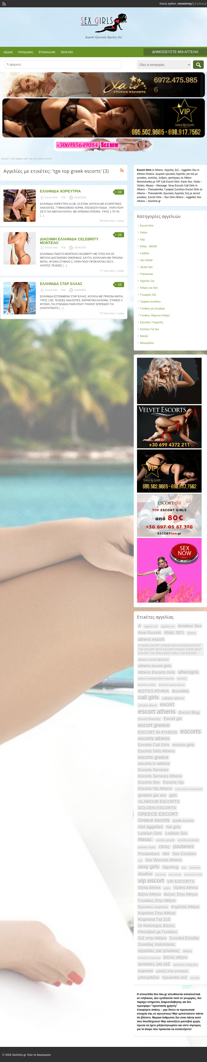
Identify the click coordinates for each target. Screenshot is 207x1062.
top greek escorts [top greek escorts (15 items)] (193, 874)
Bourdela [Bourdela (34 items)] (180, 691)
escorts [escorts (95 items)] (191, 731)
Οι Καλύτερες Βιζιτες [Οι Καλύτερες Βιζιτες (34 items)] (156, 925)
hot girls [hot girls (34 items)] (173, 827)
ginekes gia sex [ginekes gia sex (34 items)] (152, 795)
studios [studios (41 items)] (145, 873)
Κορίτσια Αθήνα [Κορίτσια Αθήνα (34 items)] (185, 906)
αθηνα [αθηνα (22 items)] (187, 951)
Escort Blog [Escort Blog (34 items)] (189, 712)
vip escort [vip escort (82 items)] (151, 880)
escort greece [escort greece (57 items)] (154, 725)
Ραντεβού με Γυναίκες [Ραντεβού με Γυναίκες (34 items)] (157, 932)
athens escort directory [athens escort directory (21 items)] (153, 659)
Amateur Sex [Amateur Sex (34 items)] (189, 626)
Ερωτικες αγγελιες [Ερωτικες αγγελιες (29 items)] (153, 907)
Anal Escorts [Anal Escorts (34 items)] (149, 632)
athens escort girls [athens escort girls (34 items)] (154, 665)
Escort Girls (51, 197)
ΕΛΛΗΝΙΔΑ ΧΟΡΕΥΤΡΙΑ (60, 191)
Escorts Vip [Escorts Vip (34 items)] (173, 782)
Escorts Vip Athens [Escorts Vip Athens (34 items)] (155, 788)
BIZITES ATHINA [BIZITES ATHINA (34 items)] (153, 691)
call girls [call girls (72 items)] (148, 697)
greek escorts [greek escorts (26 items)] (183, 820)
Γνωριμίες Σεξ (148, 294)
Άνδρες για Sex (149, 287)
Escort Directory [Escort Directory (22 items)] (149, 719)
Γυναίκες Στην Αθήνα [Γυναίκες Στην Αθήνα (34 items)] (157, 900)
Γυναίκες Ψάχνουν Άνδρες (155, 315)
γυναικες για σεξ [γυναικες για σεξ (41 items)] (154, 963)
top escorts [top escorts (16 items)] (175, 874)
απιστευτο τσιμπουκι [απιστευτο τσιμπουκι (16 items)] (149, 957)
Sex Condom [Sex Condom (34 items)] (184, 853)
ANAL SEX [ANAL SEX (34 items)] (174, 632)
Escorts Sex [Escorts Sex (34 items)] (149, 782)
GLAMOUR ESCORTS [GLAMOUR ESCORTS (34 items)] (158, 801)
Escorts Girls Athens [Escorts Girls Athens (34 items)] (156, 751)
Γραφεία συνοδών (150, 301)
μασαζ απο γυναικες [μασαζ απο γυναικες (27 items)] (172, 971)
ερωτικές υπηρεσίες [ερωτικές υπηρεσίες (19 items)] (185, 964)
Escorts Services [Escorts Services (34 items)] (153, 769)
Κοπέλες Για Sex (149, 329)
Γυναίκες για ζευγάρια (152, 308)
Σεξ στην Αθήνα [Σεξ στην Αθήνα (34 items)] (152, 938)
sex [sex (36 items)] (166, 853)
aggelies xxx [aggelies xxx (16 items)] (168, 626)
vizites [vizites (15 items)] (167, 888)
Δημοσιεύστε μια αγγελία (175, 52)
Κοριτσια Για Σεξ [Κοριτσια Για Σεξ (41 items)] (154, 919)
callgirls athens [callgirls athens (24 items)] (173, 698)
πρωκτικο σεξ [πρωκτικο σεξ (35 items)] (174, 977)
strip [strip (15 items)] (184, 867)
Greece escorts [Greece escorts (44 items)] (154, 820)
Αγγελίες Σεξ (147, 280)
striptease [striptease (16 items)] (194, 867)
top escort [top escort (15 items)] (161, 874)
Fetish (143, 232)
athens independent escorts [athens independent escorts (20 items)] (156, 678)
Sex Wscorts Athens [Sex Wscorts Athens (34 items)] (164, 860)
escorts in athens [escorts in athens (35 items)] (154, 763)
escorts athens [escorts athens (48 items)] (154, 738)
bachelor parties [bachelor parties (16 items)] (147, 685)
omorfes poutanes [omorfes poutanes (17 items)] (188, 840)
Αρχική (8, 52)
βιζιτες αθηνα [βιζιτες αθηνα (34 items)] (175, 957)
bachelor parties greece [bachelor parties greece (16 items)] (172, 685)
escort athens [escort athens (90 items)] (157, 711)
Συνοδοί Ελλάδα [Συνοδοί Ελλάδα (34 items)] (184, 938)
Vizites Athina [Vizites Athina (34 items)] (185, 887)
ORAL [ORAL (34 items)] (164, 847)
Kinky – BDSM (148, 246)
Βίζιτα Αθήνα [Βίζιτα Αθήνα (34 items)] (149, 894)
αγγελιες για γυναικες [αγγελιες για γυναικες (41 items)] (159, 950)
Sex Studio (146, 260)
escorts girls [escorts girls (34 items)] (183, 744)
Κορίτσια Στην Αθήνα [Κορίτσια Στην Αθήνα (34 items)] (157, 913)
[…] (42, 215)
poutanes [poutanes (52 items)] (183, 846)
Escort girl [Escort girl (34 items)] (173, 718)
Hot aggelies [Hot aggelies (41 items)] (150, 826)
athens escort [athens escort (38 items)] (151, 639)
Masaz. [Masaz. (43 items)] (145, 839)
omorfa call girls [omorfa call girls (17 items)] (165, 840)
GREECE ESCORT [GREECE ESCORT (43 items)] (158, 813)
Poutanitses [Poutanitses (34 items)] (148, 853)
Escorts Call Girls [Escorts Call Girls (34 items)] (153, 744)
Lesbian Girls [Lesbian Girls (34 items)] (150, 833)
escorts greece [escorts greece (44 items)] (153, 757)
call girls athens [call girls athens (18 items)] (147, 705)
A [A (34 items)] (139, 626)
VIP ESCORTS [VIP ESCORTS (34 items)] (180, 881)
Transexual (146, 274)
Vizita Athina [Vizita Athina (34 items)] (149, 887)
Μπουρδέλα (147, 343)
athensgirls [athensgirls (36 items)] (188, 672)
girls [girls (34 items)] (173, 795)
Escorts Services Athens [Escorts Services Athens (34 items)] (160, 776)
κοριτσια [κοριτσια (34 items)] (145, 971)
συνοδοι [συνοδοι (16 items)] (194, 978)
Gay (142, 239)
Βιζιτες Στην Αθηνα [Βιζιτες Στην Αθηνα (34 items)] (181, 894)
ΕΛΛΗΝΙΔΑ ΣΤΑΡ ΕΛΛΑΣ (61, 284)
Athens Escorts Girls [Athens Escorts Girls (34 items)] (156, 672)
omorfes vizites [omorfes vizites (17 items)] (147, 847)
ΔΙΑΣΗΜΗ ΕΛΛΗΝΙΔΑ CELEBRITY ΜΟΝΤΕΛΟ (69, 241)
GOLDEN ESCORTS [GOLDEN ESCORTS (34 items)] (157, 807)
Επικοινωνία (47, 52)
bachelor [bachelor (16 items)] (182, 678)
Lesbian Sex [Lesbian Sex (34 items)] (176, 833)
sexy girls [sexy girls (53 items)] (148, 866)
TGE (63, 197)
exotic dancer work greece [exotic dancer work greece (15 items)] (188, 789)
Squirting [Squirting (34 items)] (170, 867)
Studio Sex (146, 267)
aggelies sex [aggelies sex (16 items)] (151, 626)
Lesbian (144, 253)
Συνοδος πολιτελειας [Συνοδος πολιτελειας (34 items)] (156, 944)
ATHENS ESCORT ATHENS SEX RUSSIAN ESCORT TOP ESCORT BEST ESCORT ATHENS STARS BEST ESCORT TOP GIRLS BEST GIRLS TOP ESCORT (170, 649)
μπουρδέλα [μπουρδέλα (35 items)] (148, 977)
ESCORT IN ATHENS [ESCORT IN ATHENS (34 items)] (157, 732)
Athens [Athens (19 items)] (191, 633)
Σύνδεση (200, 3)
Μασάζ (144, 336)
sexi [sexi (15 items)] (140, 860)
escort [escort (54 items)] (167, 704)
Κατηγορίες (25, 52)
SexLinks (67, 52)
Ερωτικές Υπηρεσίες (151, 322)
